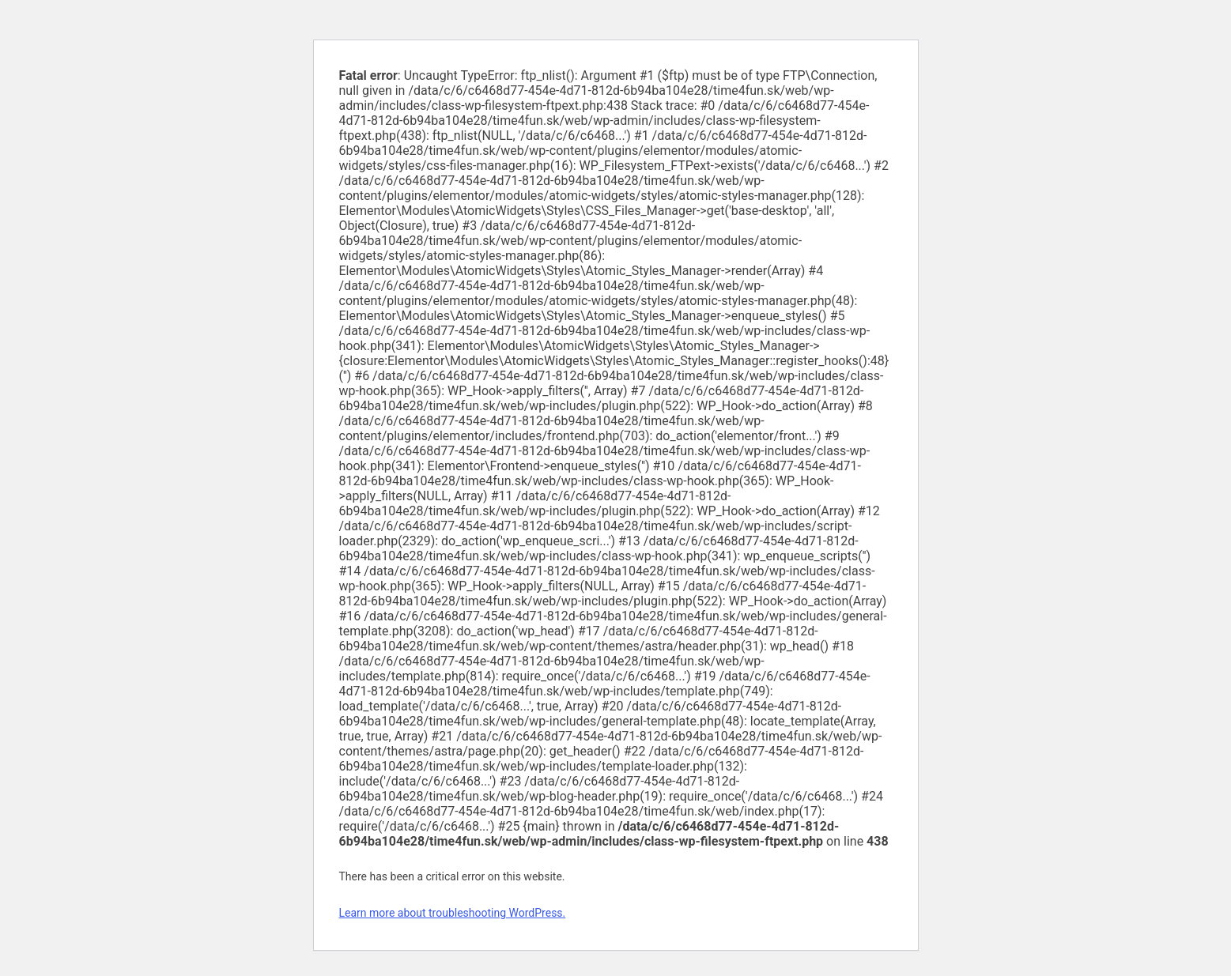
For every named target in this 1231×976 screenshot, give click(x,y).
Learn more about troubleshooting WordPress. (452, 912)
